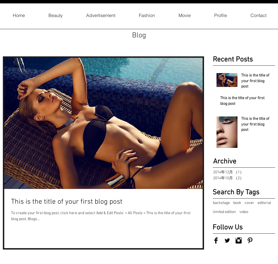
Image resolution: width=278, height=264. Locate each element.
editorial (264, 203)
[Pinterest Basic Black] (250, 240)
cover (249, 203)
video (243, 212)
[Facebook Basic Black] (216, 240)
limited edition (224, 212)
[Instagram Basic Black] (238, 240)
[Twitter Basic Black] (227, 240)
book (237, 203)
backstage (221, 203)
